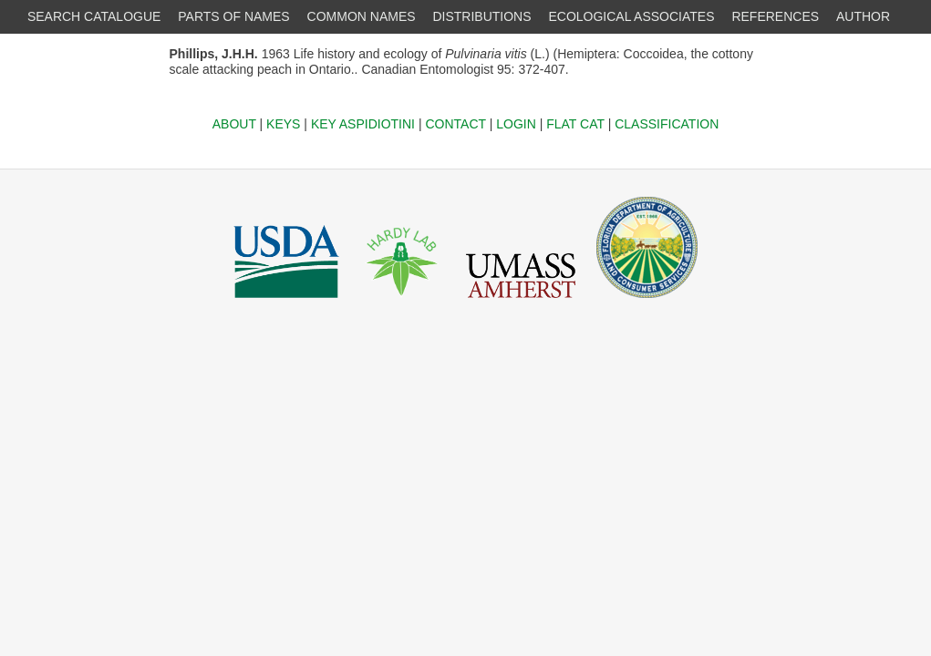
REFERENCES (775, 16)
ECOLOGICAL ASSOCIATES (631, 16)
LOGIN (516, 124)
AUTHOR (863, 16)
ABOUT (234, 124)
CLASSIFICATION (667, 124)
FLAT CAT (575, 124)
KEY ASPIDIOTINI (363, 124)
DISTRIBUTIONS (481, 16)
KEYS (283, 124)
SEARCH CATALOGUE (94, 16)
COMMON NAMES (361, 16)
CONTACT (455, 124)
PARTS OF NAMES (233, 16)
